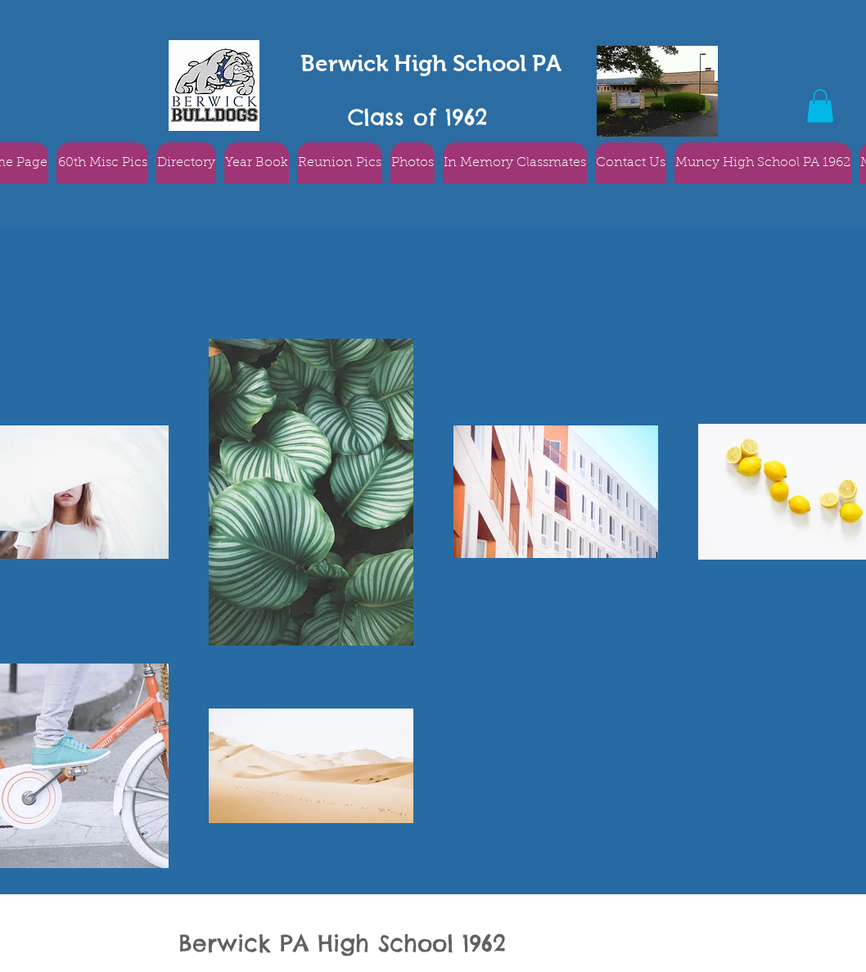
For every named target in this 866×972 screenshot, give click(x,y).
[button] (820, 106)
